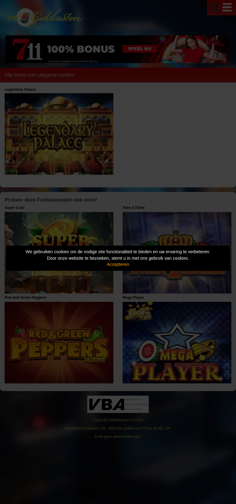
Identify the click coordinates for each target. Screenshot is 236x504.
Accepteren (118, 264)
